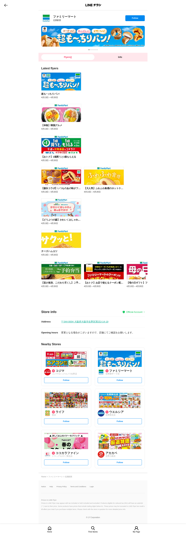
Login (92, 487)
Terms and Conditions (78, 487)
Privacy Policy (61, 487)
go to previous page (6, 5)
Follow (135, 19)
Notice (43, 487)
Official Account (134, 312)
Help (51, 487)
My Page (136, 532)
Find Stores (93, 532)
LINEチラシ (93, 5)
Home (49, 532)
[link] (46, 18)
